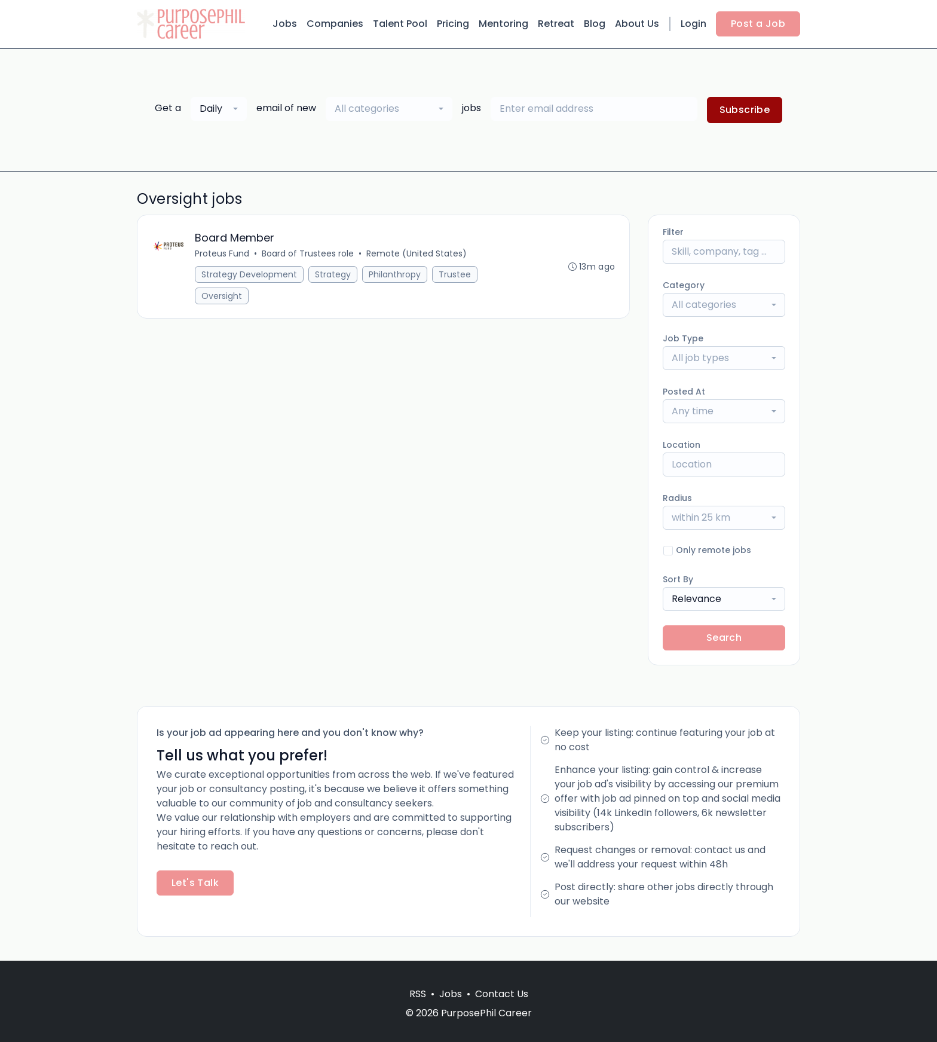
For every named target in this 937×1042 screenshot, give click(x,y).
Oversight (221, 296)
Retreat (556, 23)
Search (724, 637)
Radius (677, 498)
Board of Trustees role (308, 253)
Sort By (678, 579)
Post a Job (758, 23)
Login (693, 23)
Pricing (453, 23)
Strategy (333, 274)
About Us (637, 23)
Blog (594, 23)
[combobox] (219, 109)
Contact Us (501, 994)
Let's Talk (195, 883)
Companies (335, 23)
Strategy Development (249, 274)
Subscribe (744, 110)
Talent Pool (400, 23)
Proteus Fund (222, 253)
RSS (417, 994)
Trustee (455, 274)
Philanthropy (395, 274)
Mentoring (503, 23)
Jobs (284, 23)
